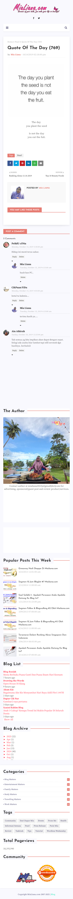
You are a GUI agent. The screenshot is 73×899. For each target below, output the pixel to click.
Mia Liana (16, 54)
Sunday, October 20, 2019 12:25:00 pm (27, 335)
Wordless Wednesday (56, 831)
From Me (52, 821)
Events (41, 821)
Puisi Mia (54, 826)
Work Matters (37, 804)
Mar (9, 742)
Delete (21, 257)
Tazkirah (19, 831)
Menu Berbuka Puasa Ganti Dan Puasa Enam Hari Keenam (33, 674)
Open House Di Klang (14, 683)
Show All (8, 719)
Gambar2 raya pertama (15, 701)
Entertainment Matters (37, 784)
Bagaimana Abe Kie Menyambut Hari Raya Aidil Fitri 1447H (33, 692)
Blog (53, 894)
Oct (9, 754)
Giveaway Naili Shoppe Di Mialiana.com (38, 568)
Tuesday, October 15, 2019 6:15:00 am (35, 268)
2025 (9, 736)
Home (10, 42)
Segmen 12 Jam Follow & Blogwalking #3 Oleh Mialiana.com (41, 623)
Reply (14, 257)
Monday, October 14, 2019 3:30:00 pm (27, 247)
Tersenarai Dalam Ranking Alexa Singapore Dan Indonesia (42, 636)
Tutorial (39, 831)
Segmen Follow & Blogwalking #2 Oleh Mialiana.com (44, 608)
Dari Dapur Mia (27, 821)
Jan (8, 748)
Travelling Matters (37, 799)
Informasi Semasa (13, 826)
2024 (9, 751)
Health (63, 821)
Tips (29, 831)
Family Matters (37, 789)
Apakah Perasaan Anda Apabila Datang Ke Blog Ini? (43, 650)
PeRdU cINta (19, 243)
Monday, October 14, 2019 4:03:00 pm (27, 291)
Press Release (40, 826)
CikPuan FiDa (19, 287)
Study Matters (37, 794)
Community (10, 821)
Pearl (17, 42)
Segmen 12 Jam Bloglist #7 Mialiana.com (38, 582)
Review (8, 831)
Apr (9, 739)
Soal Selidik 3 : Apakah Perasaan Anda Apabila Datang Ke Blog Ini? (42, 596)
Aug (9, 757)
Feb (9, 745)
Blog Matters (37, 779)
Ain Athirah (18, 331)
